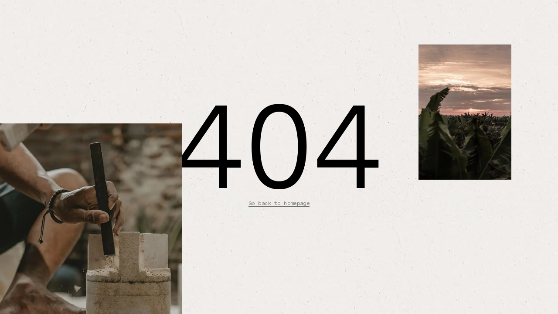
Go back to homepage (279, 203)
